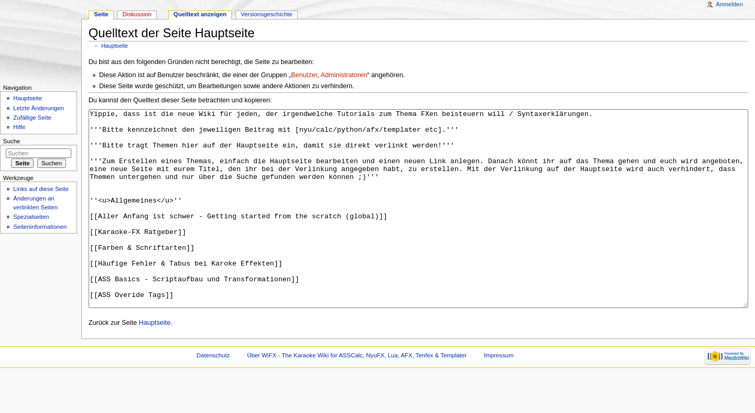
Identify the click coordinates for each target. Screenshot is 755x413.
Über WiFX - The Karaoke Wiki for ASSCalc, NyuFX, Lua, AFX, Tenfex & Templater (357, 394)
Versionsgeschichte (267, 14)
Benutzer (304, 75)
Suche (11, 141)
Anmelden (729, 4)
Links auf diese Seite (41, 189)
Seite (101, 14)
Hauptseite (114, 46)
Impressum (499, 394)
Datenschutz (213, 394)
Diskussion (137, 14)
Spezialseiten (31, 217)
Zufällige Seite (32, 117)
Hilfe (19, 127)
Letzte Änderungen (38, 108)
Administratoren (343, 75)
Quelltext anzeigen (200, 14)
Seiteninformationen (40, 227)
